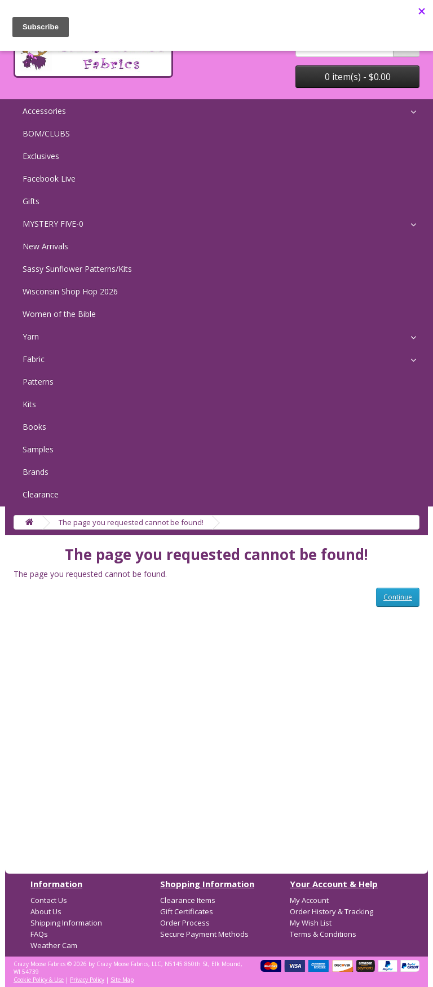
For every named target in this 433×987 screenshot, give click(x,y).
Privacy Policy (87, 980)
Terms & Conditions (323, 934)
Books (34, 426)
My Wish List (311, 923)
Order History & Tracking (331, 911)
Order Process (185, 923)
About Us (45, 911)
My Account (309, 900)
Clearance (41, 494)
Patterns (38, 381)
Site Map (122, 980)
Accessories (44, 110)
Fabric (34, 359)
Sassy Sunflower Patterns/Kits (77, 268)
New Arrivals (45, 246)
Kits (29, 404)
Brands (35, 471)
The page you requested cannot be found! (131, 522)
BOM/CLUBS (46, 133)
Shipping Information (66, 923)
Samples (38, 449)
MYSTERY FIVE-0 (53, 223)
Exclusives (41, 156)
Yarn (31, 336)
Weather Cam (53, 945)
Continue (397, 597)
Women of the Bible (59, 314)
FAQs (39, 934)
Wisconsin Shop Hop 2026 (70, 291)
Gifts (31, 201)
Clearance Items (187, 900)
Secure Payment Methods (204, 934)
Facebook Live (49, 178)
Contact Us (48, 900)
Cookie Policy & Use (39, 980)
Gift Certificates (186, 911)
